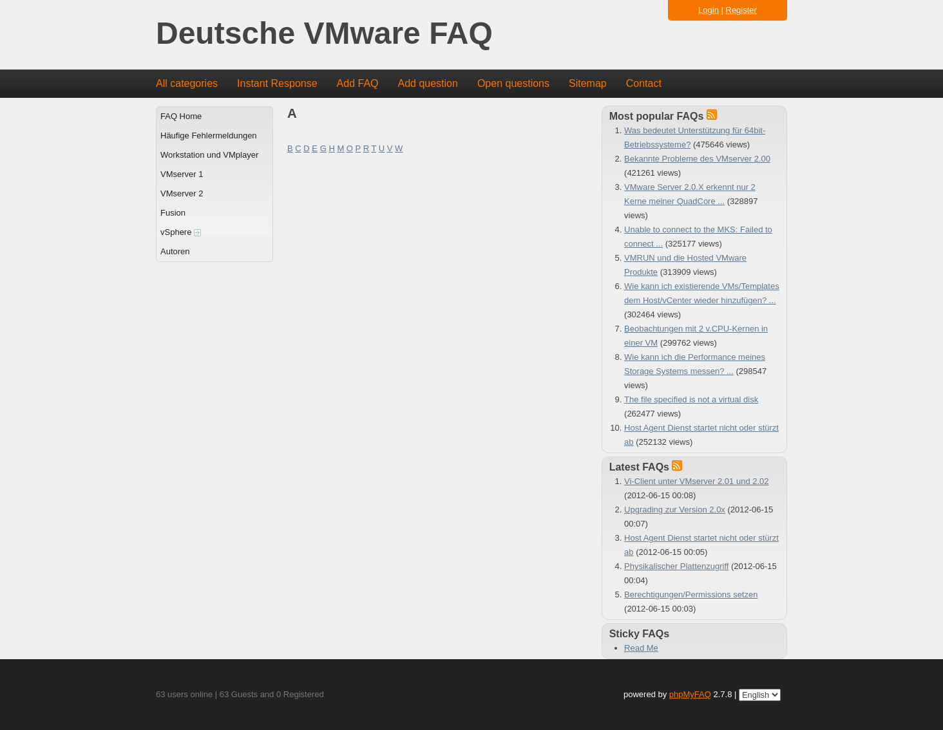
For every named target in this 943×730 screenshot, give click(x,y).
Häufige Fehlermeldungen (208, 135)
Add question (428, 83)
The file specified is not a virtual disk (691, 399)
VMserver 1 (181, 174)
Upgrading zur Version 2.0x (674, 509)
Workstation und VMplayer (209, 155)
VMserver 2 (181, 193)
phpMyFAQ (690, 694)
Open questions (513, 83)
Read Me (641, 648)
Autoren (175, 251)
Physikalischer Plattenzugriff (676, 566)
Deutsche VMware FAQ (324, 33)
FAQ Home (181, 116)
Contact (644, 83)
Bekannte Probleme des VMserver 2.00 (697, 159)
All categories (187, 83)
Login (708, 10)
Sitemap (588, 83)
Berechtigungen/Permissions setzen (690, 594)
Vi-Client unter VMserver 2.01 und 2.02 (696, 481)
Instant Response (277, 83)
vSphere (180, 232)
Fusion (173, 213)
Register (741, 10)
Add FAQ (358, 83)
